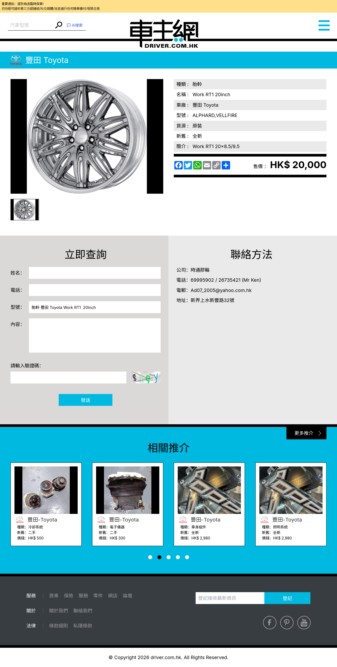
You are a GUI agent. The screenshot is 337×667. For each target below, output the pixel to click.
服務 (83, 595)
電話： (18, 290)
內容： (18, 324)
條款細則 (58, 626)
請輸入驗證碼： (27, 365)
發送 (85, 400)
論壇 (127, 595)
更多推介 (303, 433)
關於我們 (58, 611)
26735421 (229, 280)
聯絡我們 (82, 611)
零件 (98, 595)
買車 (53, 595)
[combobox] (31, 25)
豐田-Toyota (35, 520)
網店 (112, 595)
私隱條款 (82, 626)
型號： (18, 307)
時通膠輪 (200, 270)
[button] (150, 557)
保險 (68, 595)
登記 (287, 598)
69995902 (202, 280)
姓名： (18, 273)
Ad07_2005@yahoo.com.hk (221, 290)
